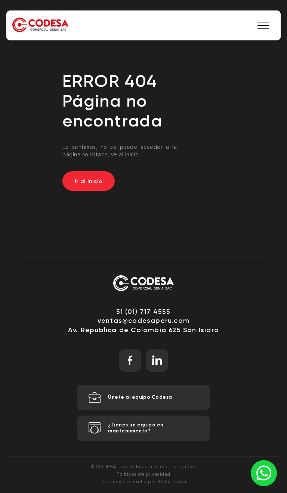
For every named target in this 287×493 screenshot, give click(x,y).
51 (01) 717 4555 (143, 311)
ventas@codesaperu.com (143, 320)
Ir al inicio (88, 181)
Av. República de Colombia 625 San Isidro (143, 330)
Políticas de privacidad (143, 474)
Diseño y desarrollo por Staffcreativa (143, 482)
